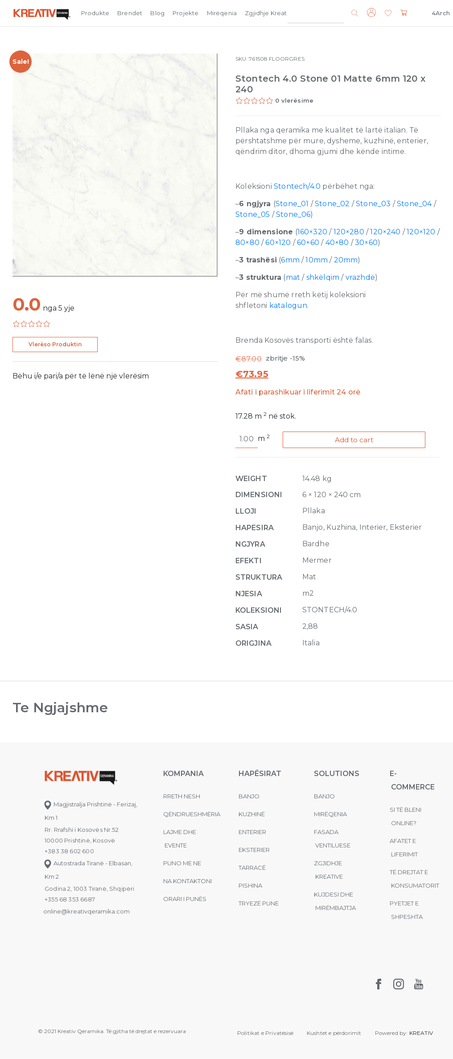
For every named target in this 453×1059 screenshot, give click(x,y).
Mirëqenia (222, 13)
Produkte (95, 13)
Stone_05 (252, 214)
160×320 (312, 232)
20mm (346, 260)
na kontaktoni (187, 881)
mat (293, 277)
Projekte (185, 13)
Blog (157, 13)
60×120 (278, 242)
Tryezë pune (259, 903)
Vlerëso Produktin (55, 344)
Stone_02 (332, 203)
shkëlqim (322, 277)
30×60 (366, 242)
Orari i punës (184, 899)
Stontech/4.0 (297, 186)
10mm (316, 260)
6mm (290, 260)
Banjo (249, 796)
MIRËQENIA (330, 814)
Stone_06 (293, 214)
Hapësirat (260, 774)
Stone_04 (414, 203)
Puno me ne (182, 863)
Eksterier (254, 850)
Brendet (129, 13)
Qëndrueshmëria (191, 814)
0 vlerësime (294, 100)
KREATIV (421, 1033)
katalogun (288, 305)
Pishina (250, 885)
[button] (388, 13)
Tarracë (252, 868)
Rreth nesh (181, 796)
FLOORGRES (287, 58)
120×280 (349, 232)
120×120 (421, 232)
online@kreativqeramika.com (86, 911)
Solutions (336, 774)
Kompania (319, 13)
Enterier (252, 832)
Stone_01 (292, 203)
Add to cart (356, 440)
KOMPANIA (183, 774)
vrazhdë (360, 277)
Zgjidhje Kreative (270, 13)
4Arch (441, 13)
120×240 (385, 232)
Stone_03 (373, 203)
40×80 (337, 242)
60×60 (308, 242)
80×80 (247, 242)
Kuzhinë (252, 814)
